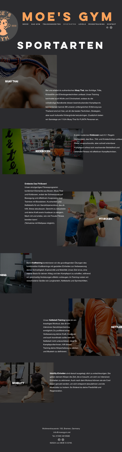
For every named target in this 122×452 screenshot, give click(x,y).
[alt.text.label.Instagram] (111, 27)
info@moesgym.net (61, 432)
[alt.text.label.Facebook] (107, 27)
